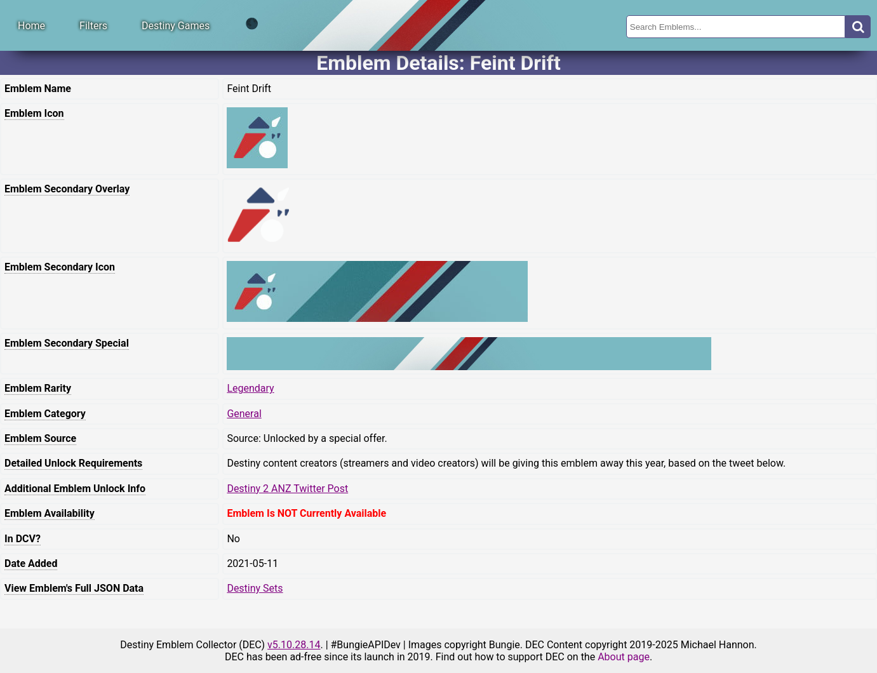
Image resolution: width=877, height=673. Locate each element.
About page (624, 657)
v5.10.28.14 (293, 645)
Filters (93, 26)
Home (31, 26)
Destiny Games (176, 26)
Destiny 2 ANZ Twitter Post (287, 489)
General (244, 414)
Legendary (250, 388)
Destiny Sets (255, 588)
